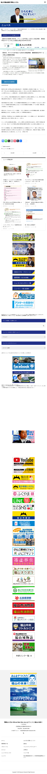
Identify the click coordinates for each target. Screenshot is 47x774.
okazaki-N (8, 146)
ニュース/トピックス (6, 752)
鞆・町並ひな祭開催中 (30, 224)
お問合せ (26, 749)
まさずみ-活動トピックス (29, 740)
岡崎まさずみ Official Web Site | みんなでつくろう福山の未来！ (23, 722)
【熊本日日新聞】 (9, 82)
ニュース (3, 755)
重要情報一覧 (4, 743)
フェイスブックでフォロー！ (30, 746)
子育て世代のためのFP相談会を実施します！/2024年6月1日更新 (12, 203)
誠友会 (25, 743)
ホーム (3, 740)
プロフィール (4, 746)
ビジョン (3, 749)
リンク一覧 (26, 752)
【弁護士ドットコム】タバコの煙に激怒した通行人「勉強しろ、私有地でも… (12, 180)
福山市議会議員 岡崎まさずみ (9, 2)
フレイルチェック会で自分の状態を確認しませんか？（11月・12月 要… (34, 180)
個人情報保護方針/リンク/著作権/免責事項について (34, 756)
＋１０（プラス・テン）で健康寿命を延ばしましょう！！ (12, 225)
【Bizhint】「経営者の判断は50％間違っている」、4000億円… (34, 203)
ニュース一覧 (10, 35)
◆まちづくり (16, 35)
